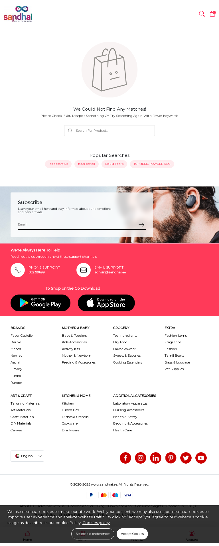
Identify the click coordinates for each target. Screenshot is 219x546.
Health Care (122, 430)
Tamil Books (174, 356)
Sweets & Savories (127, 356)
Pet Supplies (174, 369)
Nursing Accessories (128, 410)
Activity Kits (71, 349)
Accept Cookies (132, 534)
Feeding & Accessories (79, 362)
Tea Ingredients (125, 336)
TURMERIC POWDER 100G (152, 163)
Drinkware (70, 430)
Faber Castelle (22, 336)
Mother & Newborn (76, 356)
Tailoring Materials (25, 403)
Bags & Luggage (177, 362)
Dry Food (120, 342)
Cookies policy (96, 522)
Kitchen (68, 403)
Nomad (17, 356)
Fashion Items (176, 336)
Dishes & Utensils (75, 417)
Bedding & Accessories (130, 423)
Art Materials (21, 410)
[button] (202, 14)
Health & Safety (125, 417)
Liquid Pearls (114, 163)
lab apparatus (58, 163)
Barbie (16, 342)
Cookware (70, 423)
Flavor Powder (124, 349)
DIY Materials (21, 423)
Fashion (171, 349)
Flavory (16, 369)
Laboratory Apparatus (130, 403)
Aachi (15, 362)
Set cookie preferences (93, 534)
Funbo (16, 376)
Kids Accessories (74, 342)
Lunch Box (70, 410)
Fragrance (173, 342)
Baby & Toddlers (74, 336)
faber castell (86, 163)
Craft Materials (22, 417)
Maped (16, 349)
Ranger (16, 383)
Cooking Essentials (127, 362)
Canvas (16, 430)
